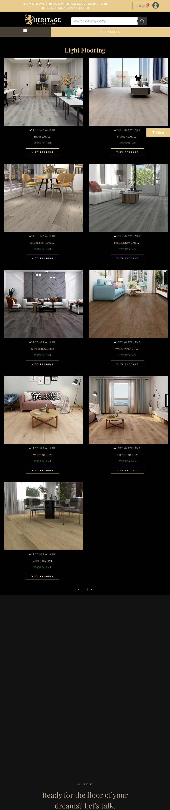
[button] (25, 30)
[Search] (142, 21)
